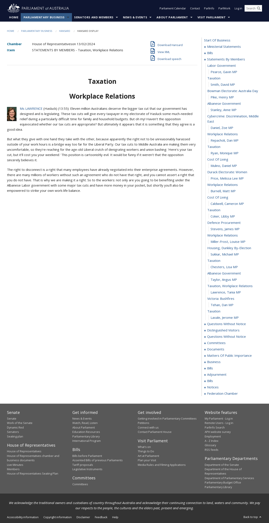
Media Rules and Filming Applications (162, 465)
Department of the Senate (222, 465)
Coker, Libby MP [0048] (223, 216)
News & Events (135, 17)
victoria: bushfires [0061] (220, 298)
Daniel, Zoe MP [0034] (222, 127)
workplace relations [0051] (222, 235)
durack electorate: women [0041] (227, 172)
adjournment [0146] (216, 374)
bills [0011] (210, 53)
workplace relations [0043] (222, 184)
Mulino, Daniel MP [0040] (224, 165)
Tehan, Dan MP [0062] (222, 305)
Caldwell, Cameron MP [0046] (227, 203)
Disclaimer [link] (83, 517)
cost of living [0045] (217, 197)
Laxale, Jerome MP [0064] (225, 317)
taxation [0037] (213, 146)
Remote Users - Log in (219, 423)
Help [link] (115, 517)
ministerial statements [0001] (224, 46)
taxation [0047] (213, 210)
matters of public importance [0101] (229, 355)
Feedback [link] (101, 517)
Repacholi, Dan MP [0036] (224, 140)
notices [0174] (213, 387)
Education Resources (86, 432)
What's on (144, 447)
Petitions (143, 423)
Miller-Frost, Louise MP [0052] (228, 241)
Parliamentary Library (86, 436)
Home (14, 17)
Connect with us (148, 427)
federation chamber (222, 393)
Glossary (210, 445)
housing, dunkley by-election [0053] (229, 248)
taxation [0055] (213, 260)
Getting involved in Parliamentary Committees (167, 418)
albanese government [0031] (224, 103)
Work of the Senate (19, 423)
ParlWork (224, 8)
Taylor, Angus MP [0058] (224, 279)
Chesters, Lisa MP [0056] (224, 267)
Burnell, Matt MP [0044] (223, 191)
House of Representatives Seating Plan (32, 473)
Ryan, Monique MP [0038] (224, 153)
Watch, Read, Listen (85, 423)
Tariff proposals (82, 465)
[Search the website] (253, 8)
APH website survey (218, 432)
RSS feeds (211, 450)
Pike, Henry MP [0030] (222, 97)
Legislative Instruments (87, 469)
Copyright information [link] (57, 517)
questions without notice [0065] (226, 324)
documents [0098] (215, 349)
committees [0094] (216, 343)
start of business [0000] (217, 40)
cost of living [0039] (217, 159)
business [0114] (214, 362)
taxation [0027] (213, 78)
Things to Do (146, 451)
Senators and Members (94, 17)
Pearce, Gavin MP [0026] (224, 72)
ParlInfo (209, 8)
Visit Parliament (211, 17)
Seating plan (15, 436)
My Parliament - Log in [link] (219, 418)
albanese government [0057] (224, 273)
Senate (11, 418)
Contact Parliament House (155, 432)
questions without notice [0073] (226, 336)
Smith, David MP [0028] (223, 84)
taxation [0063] (213, 311)
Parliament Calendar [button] (173, 8)
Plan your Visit (147, 460)
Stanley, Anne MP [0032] (224, 110)
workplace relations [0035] (222, 134)
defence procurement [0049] (224, 222)
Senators (13, 432)
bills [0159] (210, 381)
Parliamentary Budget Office (223, 482)
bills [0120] (210, 368)
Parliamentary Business (44, 17)
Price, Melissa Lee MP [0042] (227, 178)
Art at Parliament (148, 456)
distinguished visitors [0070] (223, 330)
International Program (86, 441)
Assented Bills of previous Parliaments (97, 460)
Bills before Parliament (87, 456)
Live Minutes (15, 465)
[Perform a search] (258, 8)
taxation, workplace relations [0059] (230, 286)
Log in (238, 8)
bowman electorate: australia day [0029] (232, 91)
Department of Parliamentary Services (229, 478)
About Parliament (172, 17)
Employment (213, 436)
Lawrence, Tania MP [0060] (226, 292)
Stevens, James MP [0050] (225, 229)
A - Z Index (211, 441)
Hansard (64, 31)
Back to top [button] (252, 517)
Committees (80, 484)
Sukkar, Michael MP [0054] (225, 254)
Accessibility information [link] (23, 517)
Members (13, 469)
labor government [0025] (221, 65)
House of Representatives (24, 451)
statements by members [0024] (226, 59)
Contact (195, 8)
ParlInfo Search (215, 427)
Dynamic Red (15, 427)
